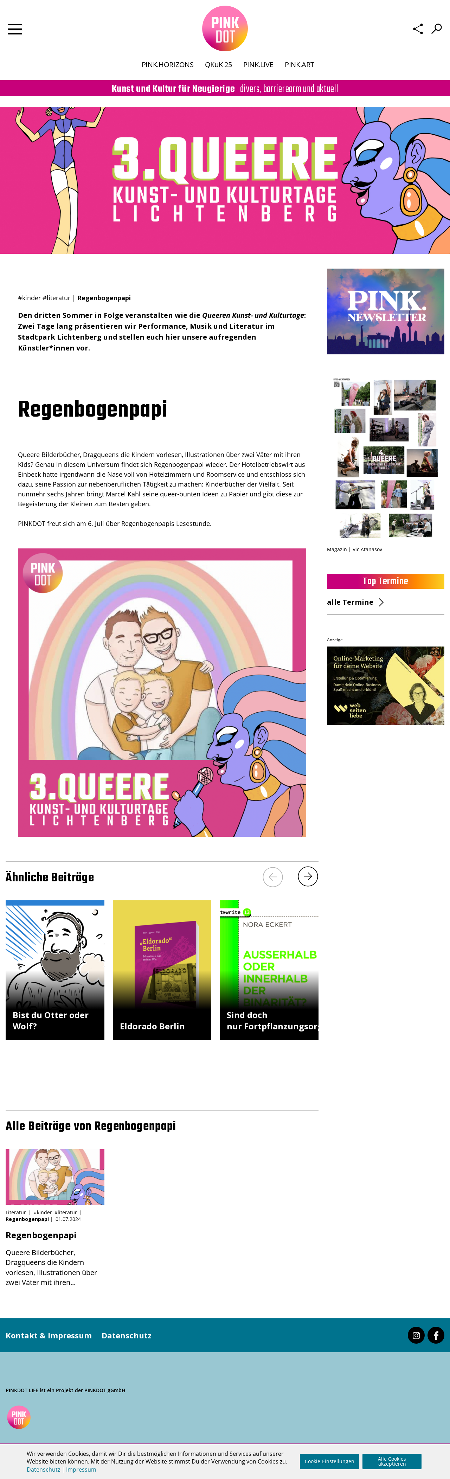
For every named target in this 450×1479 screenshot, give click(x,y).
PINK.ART (299, 64)
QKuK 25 (218, 64)
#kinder (29, 298)
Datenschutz (127, 1335)
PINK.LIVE (258, 64)
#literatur (56, 298)
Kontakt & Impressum (49, 1335)
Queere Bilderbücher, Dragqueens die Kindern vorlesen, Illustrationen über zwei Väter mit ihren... (55, 1258)
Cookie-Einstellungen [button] (329, 1461)
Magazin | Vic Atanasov (354, 549)
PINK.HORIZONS (168, 64)
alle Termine (350, 602)
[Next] (308, 876)
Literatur (16, 1212)
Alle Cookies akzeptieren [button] (392, 1461)
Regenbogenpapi (179, 464)
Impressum (81, 1469)
